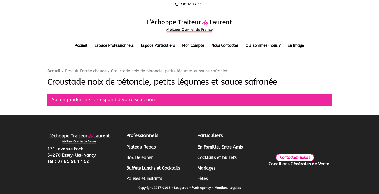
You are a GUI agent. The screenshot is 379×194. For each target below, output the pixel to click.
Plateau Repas (141, 147)
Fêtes (202, 178)
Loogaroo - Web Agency (192, 188)
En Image (296, 46)
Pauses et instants (144, 178)
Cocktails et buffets (216, 157)
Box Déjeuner (139, 157)
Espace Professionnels (114, 46)
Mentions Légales (228, 188)
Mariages (206, 168)
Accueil (81, 46)
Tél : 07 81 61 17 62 (68, 161)
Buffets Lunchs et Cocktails (153, 168)
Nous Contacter (224, 46)
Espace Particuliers (158, 46)
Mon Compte (193, 46)
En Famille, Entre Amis (220, 147)
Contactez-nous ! (295, 157)
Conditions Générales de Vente (298, 163)
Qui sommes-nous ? (263, 46)
